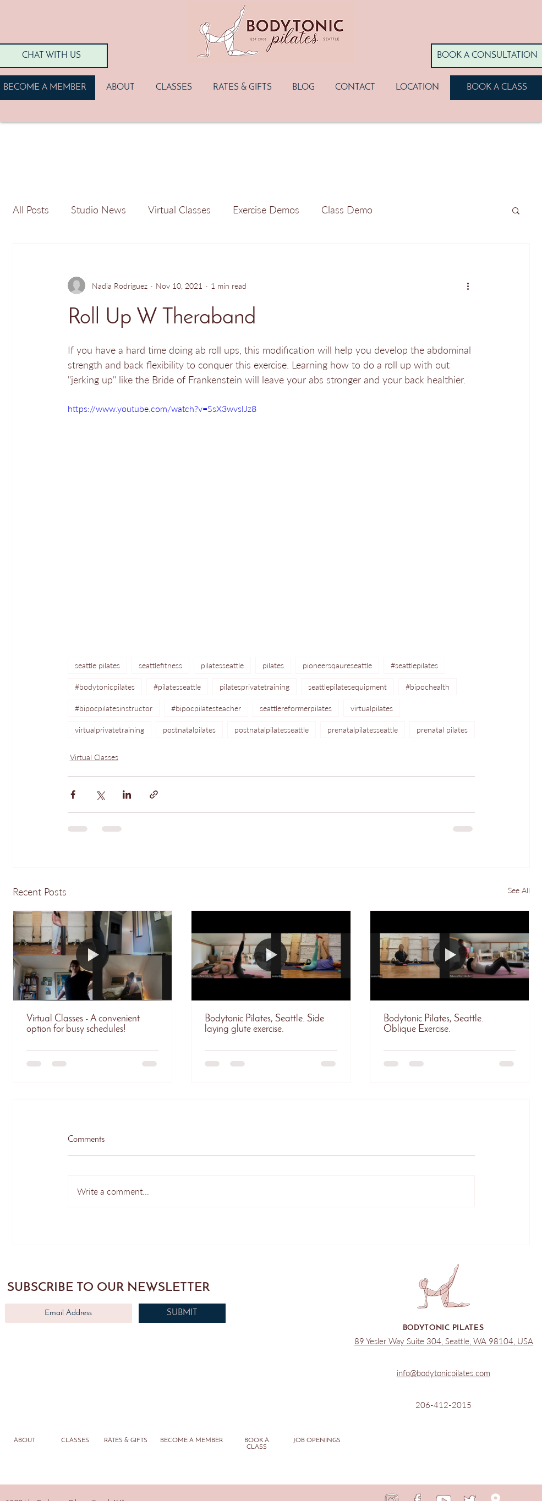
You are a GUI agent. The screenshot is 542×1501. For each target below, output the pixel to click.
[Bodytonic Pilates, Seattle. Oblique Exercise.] (449, 955)
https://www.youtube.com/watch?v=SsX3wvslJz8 (162, 408)
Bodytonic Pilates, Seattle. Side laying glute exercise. (264, 1024)
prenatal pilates (442, 729)
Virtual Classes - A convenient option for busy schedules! (83, 1024)
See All (519, 890)
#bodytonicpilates (105, 686)
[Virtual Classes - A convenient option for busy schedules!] (92, 955)
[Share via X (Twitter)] (100, 794)
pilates (273, 665)
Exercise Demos (266, 210)
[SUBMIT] (182, 1313)
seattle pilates (97, 665)
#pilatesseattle (177, 686)
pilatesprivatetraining (254, 686)
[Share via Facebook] (73, 794)
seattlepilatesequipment (347, 686)
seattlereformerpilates (296, 708)
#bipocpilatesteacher (206, 708)
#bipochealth (428, 686)
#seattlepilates (414, 665)
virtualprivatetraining (109, 729)
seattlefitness (160, 665)
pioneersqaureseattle (337, 665)
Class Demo (347, 210)
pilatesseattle (222, 665)
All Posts (31, 210)
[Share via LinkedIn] (127, 794)
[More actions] (468, 285)
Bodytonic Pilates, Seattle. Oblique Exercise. (434, 1024)
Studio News (98, 210)
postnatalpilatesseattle (271, 729)
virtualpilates (372, 708)
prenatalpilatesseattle (362, 729)
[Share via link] (154, 794)
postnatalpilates (189, 729)
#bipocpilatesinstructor (113, 708)
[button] (516, 210)
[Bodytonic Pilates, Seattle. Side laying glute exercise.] (271, 955)
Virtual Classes (179, 210)
